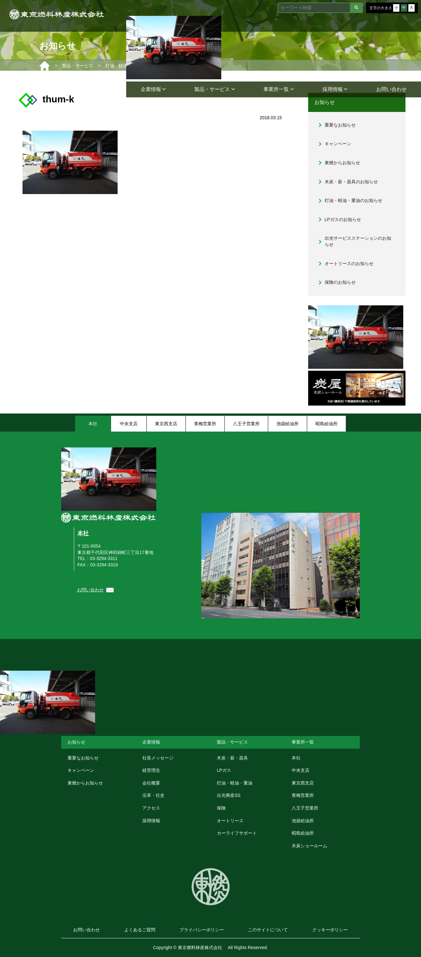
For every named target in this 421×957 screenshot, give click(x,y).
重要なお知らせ (340, 124)
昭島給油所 (303, 833)
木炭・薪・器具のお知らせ (351, 181)
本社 (83, 533)
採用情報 (334, 89)
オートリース (230, 820)
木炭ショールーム (309, 845)
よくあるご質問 (139, 929)
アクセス (151, 808)
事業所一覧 (278, 89)
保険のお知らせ (340, 282)
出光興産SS (229, 795)
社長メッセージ (157, 757)
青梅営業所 (303, 795)
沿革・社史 (153, 795)
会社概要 (151, 782)
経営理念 (151, 770)
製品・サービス (214, 89)
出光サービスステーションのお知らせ (358, 241)
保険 (221, 808)
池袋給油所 (303, 820)
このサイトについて (268, 929)
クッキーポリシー (330, 929)
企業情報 (153, 89)
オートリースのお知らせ (349, 263)
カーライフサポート (237, 833)
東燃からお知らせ (342, 162)
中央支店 (300, 770)
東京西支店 (303, 782)
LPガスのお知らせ (343, 219)
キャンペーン (338, 143)
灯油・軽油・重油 (234, 782)
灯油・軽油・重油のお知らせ (353, 200)
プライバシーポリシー (201, 929)
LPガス (224, 770)
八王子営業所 (305, 808)
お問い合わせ (391, 89)
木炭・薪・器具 (232, 757)
